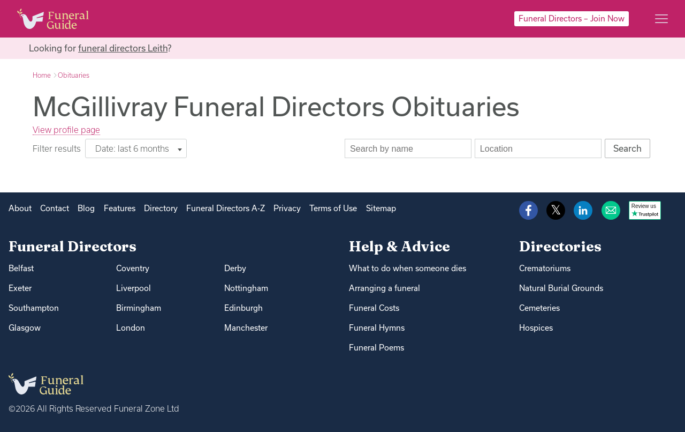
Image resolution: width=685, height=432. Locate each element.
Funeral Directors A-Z (225, 208)
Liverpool (133, 288)
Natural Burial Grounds (561, 288)
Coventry (132, 268)
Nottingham (246, 288)
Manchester (246, 327)
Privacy (287, 208)
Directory (161, 208)
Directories (560, 246)
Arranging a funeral (384, 288)
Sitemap (381, 208)
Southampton (34, 307)
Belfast (21, 268)
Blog (86, 208)
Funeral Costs (374, 307)
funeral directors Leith (123, 48)
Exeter (20, 288)
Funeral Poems (376, 347)
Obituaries (73, 75)
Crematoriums (544, 268)
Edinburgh (243, 307)
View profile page (66, 130)
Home (42, 75)
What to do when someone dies (407, 268)
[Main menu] (661, 18)
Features (119, 208)
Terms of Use (333, 208)
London (130, 327)
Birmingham (138, 307)
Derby (235, 268)
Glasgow (25, 327)
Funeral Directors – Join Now (572, 18)
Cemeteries (539, 307)
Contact (54, 208)
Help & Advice (399, 246)
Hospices (536, 327)
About (20, 208)
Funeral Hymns (377, 327)
